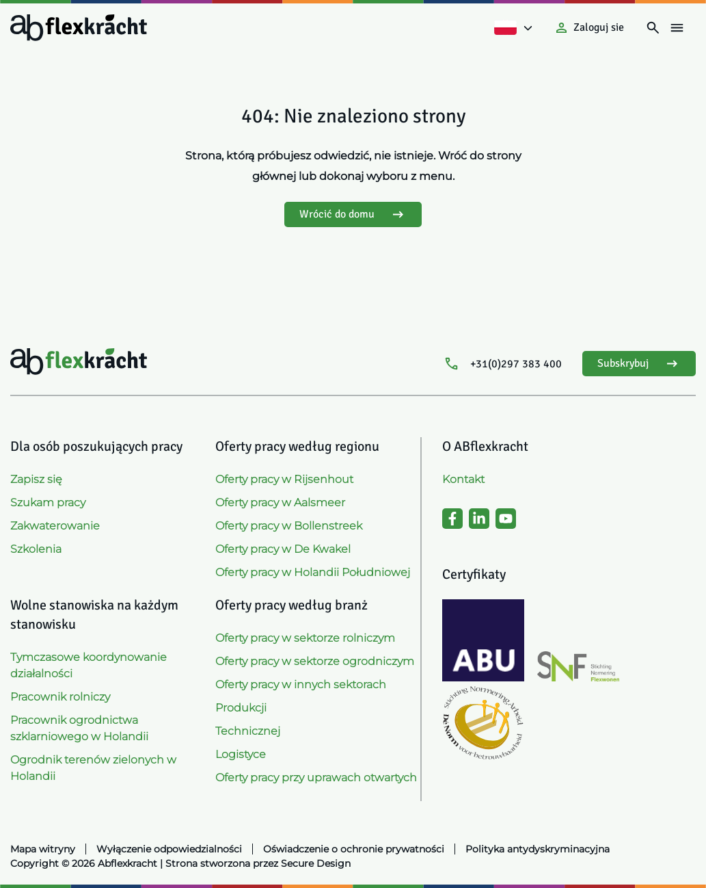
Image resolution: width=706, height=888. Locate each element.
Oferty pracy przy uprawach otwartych (316, 777)
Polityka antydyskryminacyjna (537, 849)
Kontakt (463, 479)
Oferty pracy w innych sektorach (300, 684)
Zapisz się (36, 479)
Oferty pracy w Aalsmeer (280, 502)
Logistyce (240, 754)
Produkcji (241, 707)
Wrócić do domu (353, 214)
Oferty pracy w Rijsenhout (284, 479)
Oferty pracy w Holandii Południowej (312, 572)
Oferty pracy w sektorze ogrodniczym (314, 661)
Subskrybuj (639, 363)
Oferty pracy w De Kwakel (283, 549)
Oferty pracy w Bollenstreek (288, 525)
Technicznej (247, 730)
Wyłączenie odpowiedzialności (169, 849)
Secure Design (316, 863)
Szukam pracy (47, 502)
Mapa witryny (42, 849)
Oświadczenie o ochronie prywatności (353, 849)
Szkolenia (36, 549)
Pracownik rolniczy (60, 696)
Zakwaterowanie (55, 525)
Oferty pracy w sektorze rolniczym (305, 637)
